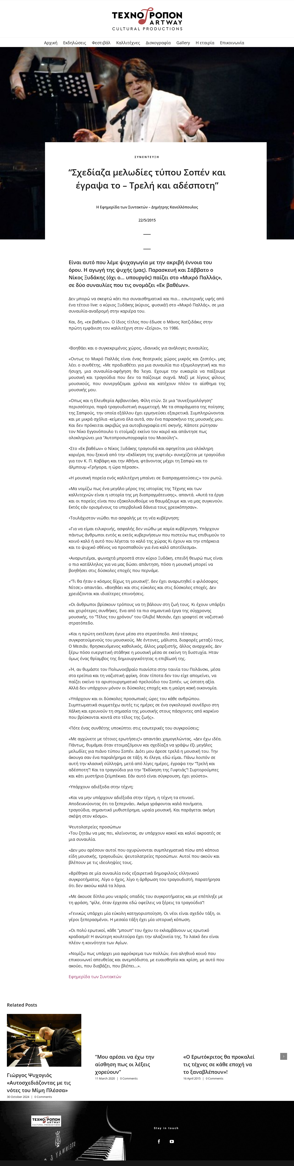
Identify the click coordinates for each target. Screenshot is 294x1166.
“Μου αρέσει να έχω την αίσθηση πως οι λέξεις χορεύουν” (124, 1064)
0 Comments (43, 1097)
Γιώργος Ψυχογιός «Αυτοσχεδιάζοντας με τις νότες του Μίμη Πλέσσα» (39, 1083)
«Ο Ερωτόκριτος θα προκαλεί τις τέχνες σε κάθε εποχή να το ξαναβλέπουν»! (218, 1064)
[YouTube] (172, 1141)
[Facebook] (159, 1141)
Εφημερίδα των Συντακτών (95, 976)
